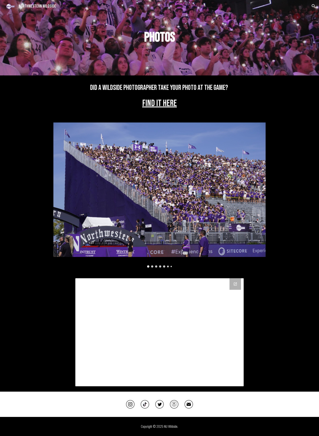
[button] (313, 6)
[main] (159, 37)
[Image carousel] (159, 195)
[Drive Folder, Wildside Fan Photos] (159, 332)
